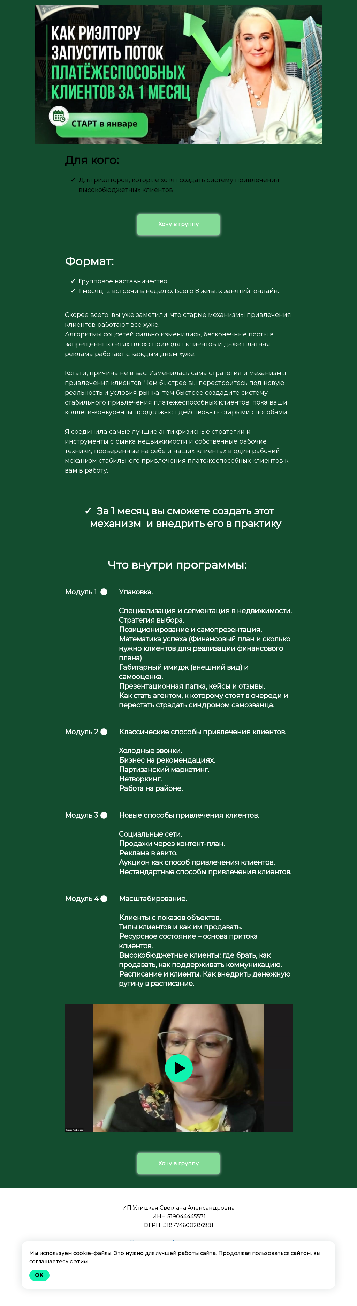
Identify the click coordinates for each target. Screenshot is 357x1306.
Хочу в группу (178, 224)
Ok (39, 1275)
